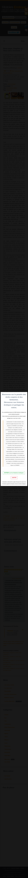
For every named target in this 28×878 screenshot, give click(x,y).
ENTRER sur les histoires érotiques (14, 472)
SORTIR (14, 477)
